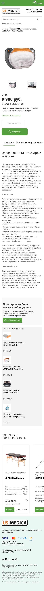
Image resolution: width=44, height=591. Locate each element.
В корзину (14, 131)
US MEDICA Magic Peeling (22, 415)
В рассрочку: (12, 504)
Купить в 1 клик (13, 123)
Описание (9, 142)
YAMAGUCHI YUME (22, 391)
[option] (12, 85)
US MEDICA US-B (22, 343)
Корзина (38, 3)
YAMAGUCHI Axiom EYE (22, 367)
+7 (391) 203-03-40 (34, 9)
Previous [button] (3, 85)
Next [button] (41, 85)
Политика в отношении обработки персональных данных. (21, 582)
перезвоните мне (12, 320)
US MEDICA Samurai (14, 478)
